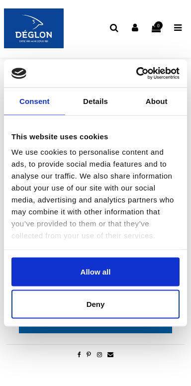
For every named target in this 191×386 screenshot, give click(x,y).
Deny (96, 304)
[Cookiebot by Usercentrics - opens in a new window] (137, 73)
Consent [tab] (34, 100)
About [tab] (157, 100)
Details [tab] (95, 100)
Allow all (96, 271)
